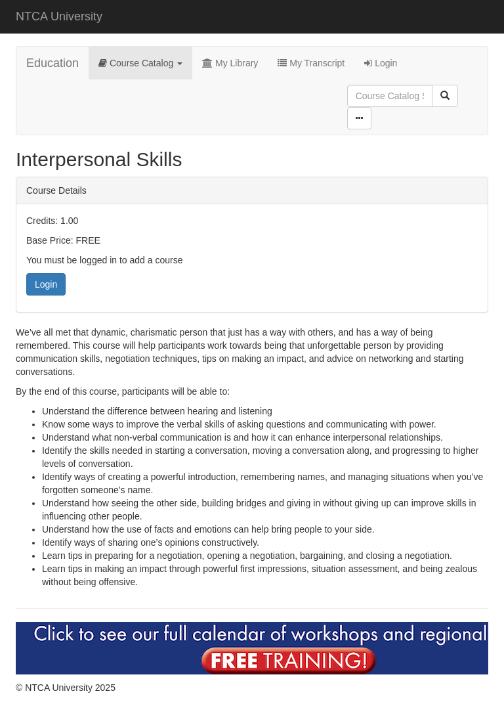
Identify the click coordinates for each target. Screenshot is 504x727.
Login (380, 63)
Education (52, 63)
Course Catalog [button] (140, 63)
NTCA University (59, 16)
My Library (230, 63)
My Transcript (311, 63)
